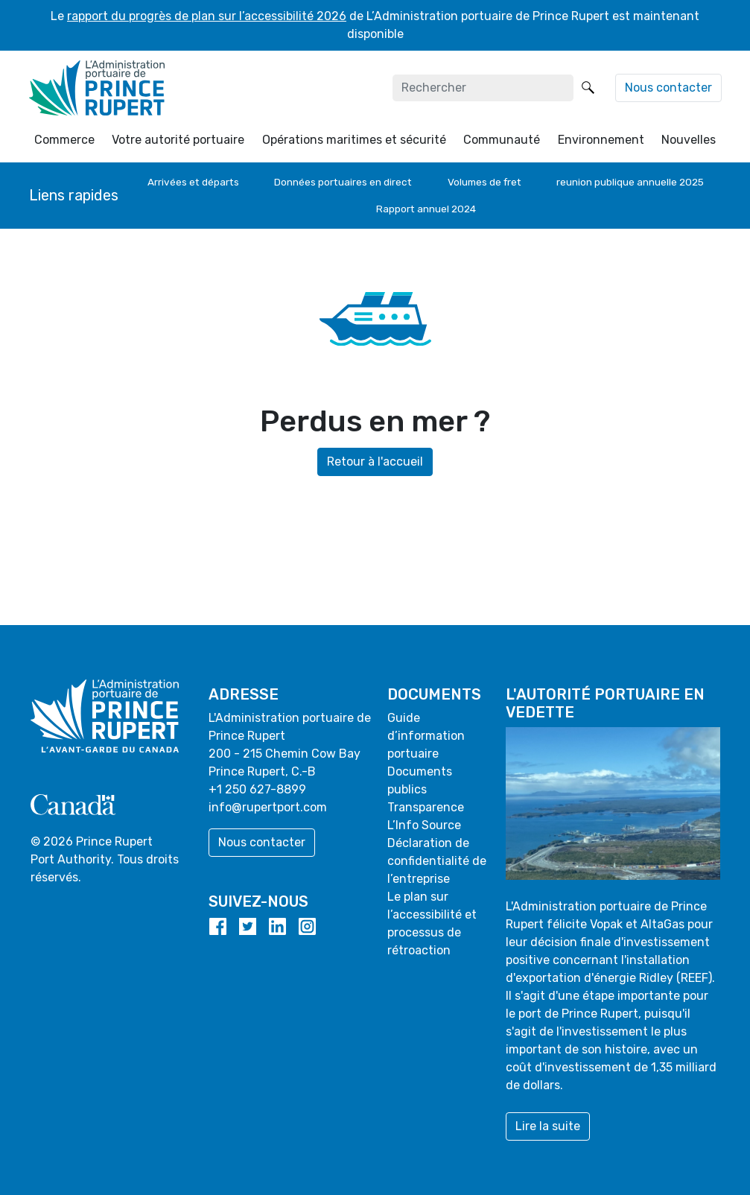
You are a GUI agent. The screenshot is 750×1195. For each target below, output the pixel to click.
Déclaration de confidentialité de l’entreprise (436, 861)
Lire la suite (547, 1126)
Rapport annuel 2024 (426, 209)
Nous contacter (668, 87)
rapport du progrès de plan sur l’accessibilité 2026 (206, 16)
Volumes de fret (484, 182)
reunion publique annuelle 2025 (630, 182)
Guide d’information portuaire (426, 736)
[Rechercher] (483, 88)
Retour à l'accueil (375, 461)
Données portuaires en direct (343, 182)
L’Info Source (424, 825)
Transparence (425, 807)
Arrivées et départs (193, 182)
